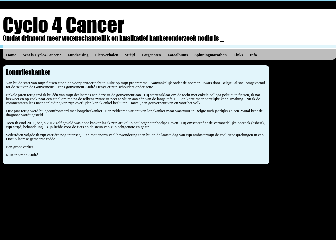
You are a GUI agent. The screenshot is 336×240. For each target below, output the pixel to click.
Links (238, 55)
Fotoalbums (178, 55)
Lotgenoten (151, 55)
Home (11, 55)
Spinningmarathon (210, 55)
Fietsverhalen (106, 55)
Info (253, 55)
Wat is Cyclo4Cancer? (42, 55)
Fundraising (78, 55)
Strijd (130, 55)
